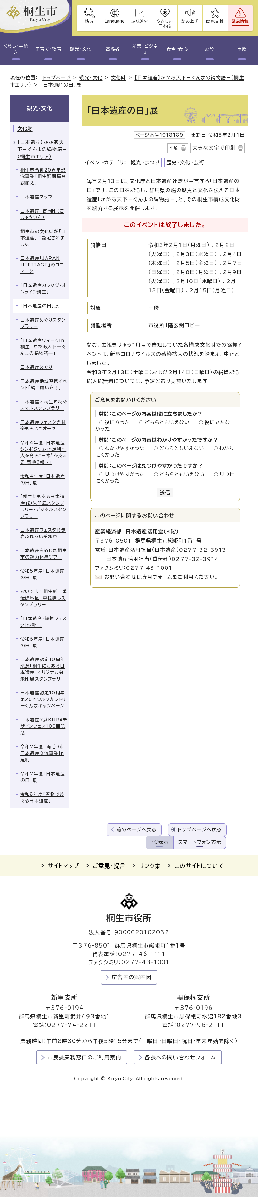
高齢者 (113, 49)
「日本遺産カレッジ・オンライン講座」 (43, 288)
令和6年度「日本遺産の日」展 (42, 642)
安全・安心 (177, 49)
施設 (209, 49)
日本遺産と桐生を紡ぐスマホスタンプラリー (43, 405)
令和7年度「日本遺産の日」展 (42, 777)
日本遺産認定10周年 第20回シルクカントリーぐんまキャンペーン (44, 699)
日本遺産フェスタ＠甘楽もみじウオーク (43, 425)
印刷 (174, 148)
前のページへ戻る (136, 829)
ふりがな (139, 21)
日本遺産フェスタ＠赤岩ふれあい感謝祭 (43, 533)
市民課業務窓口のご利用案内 (84, 1057)
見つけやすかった (126, 474)
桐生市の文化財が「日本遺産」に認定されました (43, 238)
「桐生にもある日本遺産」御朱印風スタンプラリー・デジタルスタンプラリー (43, 506)
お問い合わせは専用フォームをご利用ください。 (161, 576)
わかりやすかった (126, 448)
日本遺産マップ (36, 197)
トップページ (56, 77)
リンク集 (150, 866)
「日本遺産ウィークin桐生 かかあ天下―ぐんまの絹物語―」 (43, 347)
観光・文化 (80, 49)
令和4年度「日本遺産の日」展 (42, 479)
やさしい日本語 (164, 23)
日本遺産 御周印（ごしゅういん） (42, 214)
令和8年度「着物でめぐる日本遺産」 (42, 797)
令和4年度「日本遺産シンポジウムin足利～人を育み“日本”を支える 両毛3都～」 (43, 452)
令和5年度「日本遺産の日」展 (42, 574)
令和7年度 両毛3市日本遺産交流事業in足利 (42, 753)
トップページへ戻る (200, 829)
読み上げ (190, 21)
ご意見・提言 (109, 866)
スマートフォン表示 (199, 842)
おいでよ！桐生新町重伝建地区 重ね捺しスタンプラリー (43, 598)
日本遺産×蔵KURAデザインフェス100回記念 (44, 726)
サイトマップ (63, 866)
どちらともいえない (169, 422)
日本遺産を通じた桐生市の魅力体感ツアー (43, 553)
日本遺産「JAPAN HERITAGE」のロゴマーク (42, 264)
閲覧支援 (215, 21)
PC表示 (159, 842)
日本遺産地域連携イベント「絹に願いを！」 (43, 384)
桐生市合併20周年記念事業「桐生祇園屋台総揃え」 (43, 176)
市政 (242, 49)
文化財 (118, 77)
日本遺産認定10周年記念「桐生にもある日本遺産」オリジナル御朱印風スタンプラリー (42, 669)
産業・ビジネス (145, 49)
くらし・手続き (16, 49)
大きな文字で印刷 (214, 147)
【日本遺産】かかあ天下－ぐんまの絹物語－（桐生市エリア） (42, 149)
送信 (165, 492)
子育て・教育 (48, 49)
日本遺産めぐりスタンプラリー (42, 323)
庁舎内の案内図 (131, 977)
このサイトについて (199, 866)
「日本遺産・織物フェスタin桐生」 (43, 621)
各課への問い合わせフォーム (180, 1057)
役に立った (119, 422)
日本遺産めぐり (36, 367)
